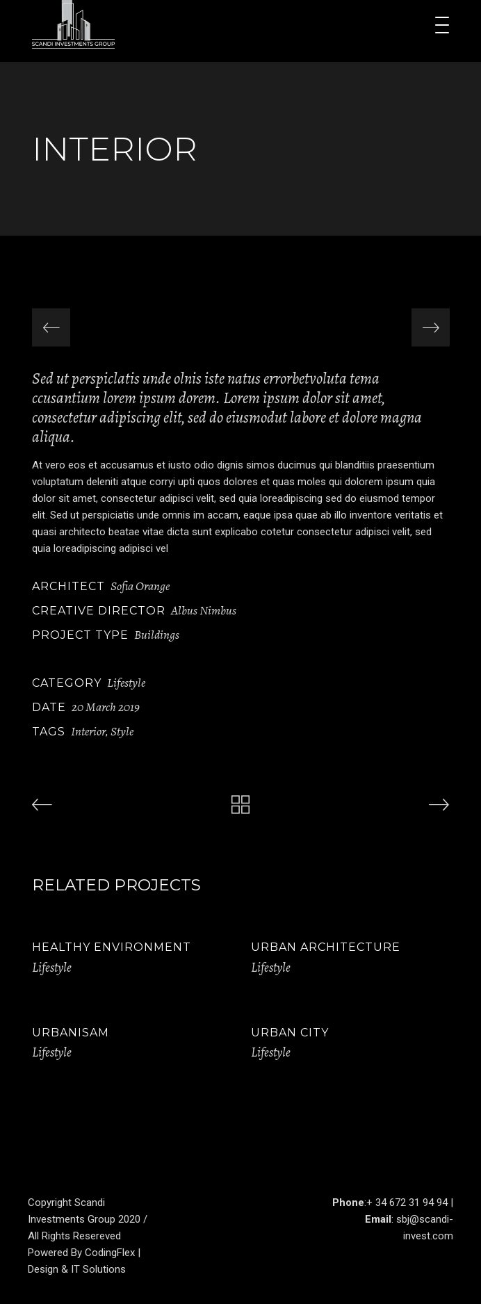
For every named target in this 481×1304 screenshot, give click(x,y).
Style (122, 731)
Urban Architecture (325, 947)
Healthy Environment (111, 947)
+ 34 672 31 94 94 (407, 1202)
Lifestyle (126, 682)
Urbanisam (70, 1032)
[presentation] (51, 328)
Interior (88, 731)
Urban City (290, 1032)
